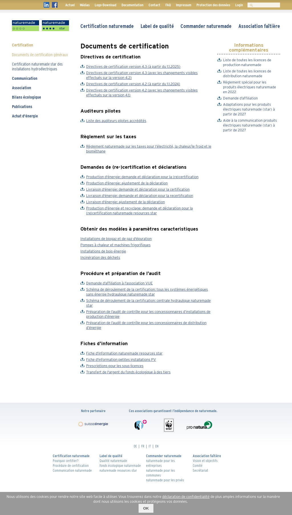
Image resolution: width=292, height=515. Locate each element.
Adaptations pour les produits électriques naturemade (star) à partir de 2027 (249, 109)
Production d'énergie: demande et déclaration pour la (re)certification (142, 177)
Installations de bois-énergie (103, 251)
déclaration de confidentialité (186, 496)
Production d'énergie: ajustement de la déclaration (127, 183)
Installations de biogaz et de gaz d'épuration (116, 239)
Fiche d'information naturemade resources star (124, 353)
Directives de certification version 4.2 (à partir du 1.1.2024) (133, 84)
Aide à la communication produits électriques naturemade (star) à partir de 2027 (250, 125)
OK (146, 508)
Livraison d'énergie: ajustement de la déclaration (125, 202)
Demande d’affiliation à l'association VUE (119, 283)
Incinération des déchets (100, 257)
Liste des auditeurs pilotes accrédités (116, 121)
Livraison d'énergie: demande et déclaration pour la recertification (139, 196)
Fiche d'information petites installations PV (121, 359)
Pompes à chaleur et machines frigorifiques (115, 245)
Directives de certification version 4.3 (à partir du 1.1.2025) (133, 66)
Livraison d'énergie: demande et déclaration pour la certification (138, 189)
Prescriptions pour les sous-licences (114, 366)
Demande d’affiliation (240, 98)
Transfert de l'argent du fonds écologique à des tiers (128, 372)
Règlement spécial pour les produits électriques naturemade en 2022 (249, 87)
